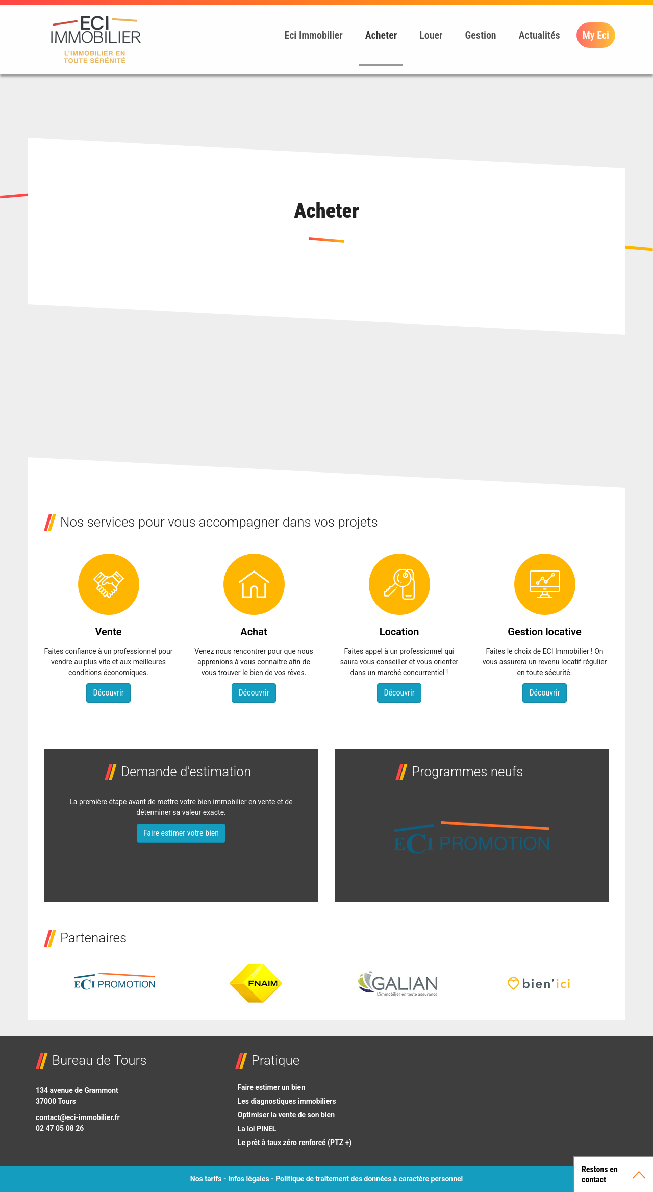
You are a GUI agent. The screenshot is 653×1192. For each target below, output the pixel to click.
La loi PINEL (257, 1129)
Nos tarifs (206, 1179)
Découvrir (108, 693)
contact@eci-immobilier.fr (78, 1117)
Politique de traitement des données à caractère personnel (369, 1179)
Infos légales (248, 1179)
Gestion (480, 35)
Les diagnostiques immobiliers (287, 1101)
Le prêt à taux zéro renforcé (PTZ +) (295, 1142)
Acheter (381, 35)
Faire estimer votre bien (181, 833)
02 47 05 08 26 (60, 1128)
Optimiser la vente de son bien (286, 1115)
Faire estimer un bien (271, 1087)
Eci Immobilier (313, 35)
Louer (430, 35)
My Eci (596, 35)
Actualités (539, 35)
